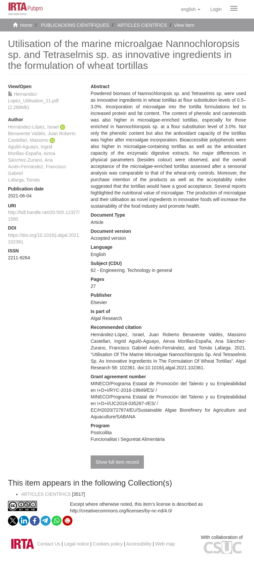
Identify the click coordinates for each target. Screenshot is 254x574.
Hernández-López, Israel (33, 127)
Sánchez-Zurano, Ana (30, 160)
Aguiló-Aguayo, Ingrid (30, 146)
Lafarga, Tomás (24, 180)
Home (26, 25)
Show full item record (117, 462)
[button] (190, 9)
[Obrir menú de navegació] (234, 8)
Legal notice (76, 544)
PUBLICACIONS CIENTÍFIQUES (75, 25)
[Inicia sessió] (216, 9)
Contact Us (48, 544)
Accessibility (138, 544)
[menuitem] (216, 9)
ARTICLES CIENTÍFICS (142, 25)
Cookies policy (108, 544)
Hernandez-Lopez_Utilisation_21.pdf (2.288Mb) (33, 100)
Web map (165, 544)
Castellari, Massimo (28, 140)
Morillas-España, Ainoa (31, 153)
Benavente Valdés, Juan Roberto (41, 133)
